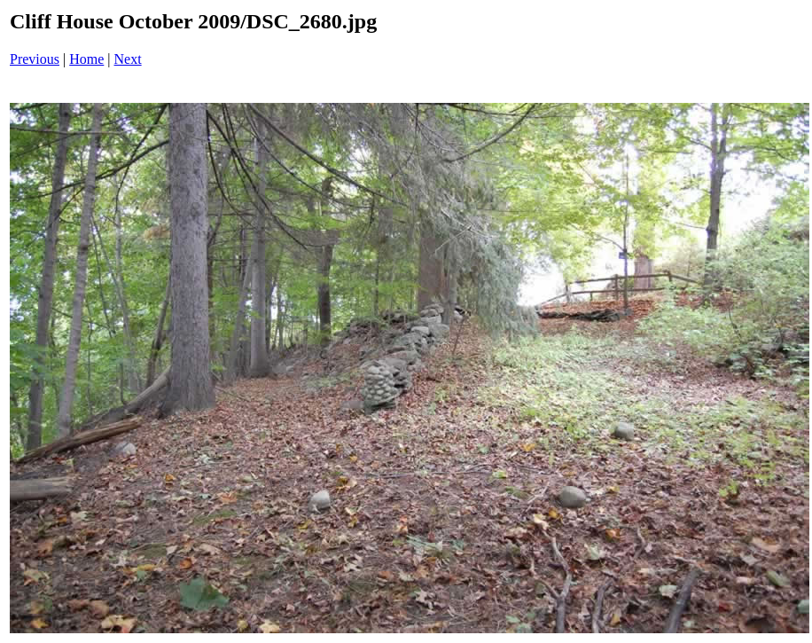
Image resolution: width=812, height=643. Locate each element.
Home (86, 59)
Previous (34, 59)
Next (128, 59)
